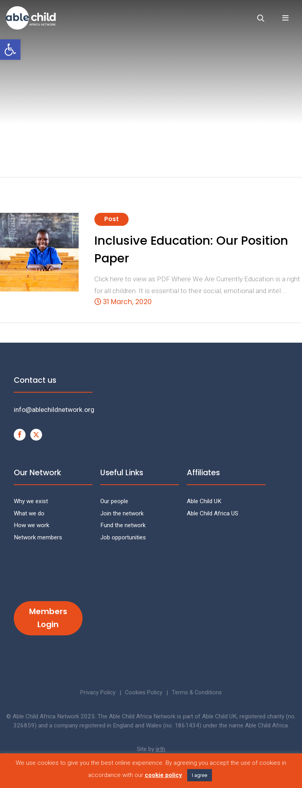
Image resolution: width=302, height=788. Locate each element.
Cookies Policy (143, 692)
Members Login (48, 618)
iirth (160, 749)
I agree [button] (199, 775)
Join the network (122, 513)
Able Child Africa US (212, 513)
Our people (114, 501)
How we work (31, 525)
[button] (10, 49)
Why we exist (31, 501)
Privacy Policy (97, 692)
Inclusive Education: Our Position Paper (191, 249)
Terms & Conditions (198, 692)
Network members (38, 537)
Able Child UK (204, 501)
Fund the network (122, 525)
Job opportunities (123, 537)
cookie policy (163, 775)
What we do (29, 513)
